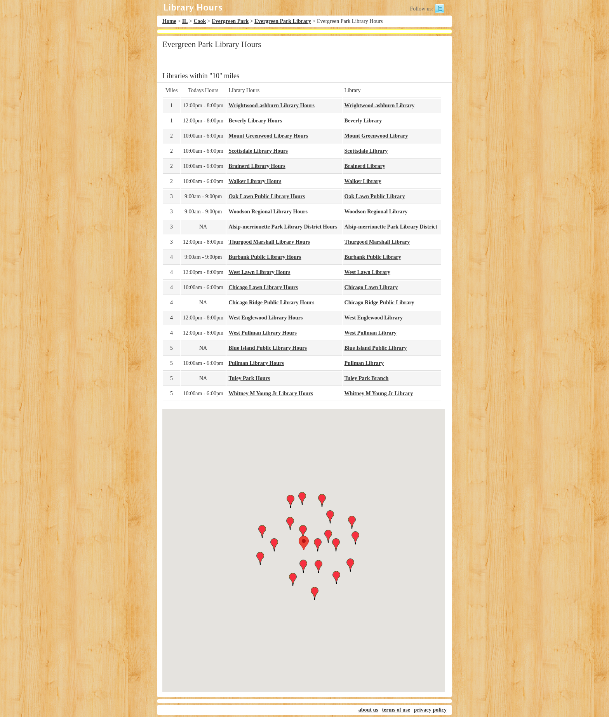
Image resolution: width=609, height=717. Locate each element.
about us (368, 710)
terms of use (396, 710)
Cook (199, 21)
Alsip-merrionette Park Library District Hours (282, 227)
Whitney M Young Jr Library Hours (270, 393)
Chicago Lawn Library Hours (263, 287)
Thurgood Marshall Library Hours (269, 242)
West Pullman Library (371, 333)
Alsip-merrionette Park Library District (391, 227)
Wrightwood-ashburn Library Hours (271, 105)
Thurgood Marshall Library (377, 242)
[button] (304, 543)
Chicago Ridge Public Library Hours (271, 302)
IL (185, 21)
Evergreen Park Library (282, 21)
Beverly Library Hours (255, 121)
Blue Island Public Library (376, 348)
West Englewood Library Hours (265, 318)
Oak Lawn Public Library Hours (266, 196)
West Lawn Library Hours (259, 272)
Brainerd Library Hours (256, 166)
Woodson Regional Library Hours (267, 212)
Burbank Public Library (373, 257)
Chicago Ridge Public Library (379, 302)
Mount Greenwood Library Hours (268, 136)
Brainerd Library (365, 166)
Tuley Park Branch (367, 378)
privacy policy (430, 710)
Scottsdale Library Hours (257, 151)
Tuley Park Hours (249, 378)
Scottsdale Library (366, 151)
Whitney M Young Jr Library (379, 393)
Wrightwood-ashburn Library (380, 105)
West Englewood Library (374, 318)
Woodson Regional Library (376, 212)
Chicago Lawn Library (371, 287)
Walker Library (363, 181)
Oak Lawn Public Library (375, 196)
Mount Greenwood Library (376, 136)
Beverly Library (363, 121)
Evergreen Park (230, 21)
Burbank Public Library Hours (264, 257)
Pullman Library (364, 363)
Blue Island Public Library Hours (267, 348)
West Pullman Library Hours (262, 333)
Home (169, 21)
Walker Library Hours (254, 181)
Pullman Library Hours (256, 363)
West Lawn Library (367, 272)
